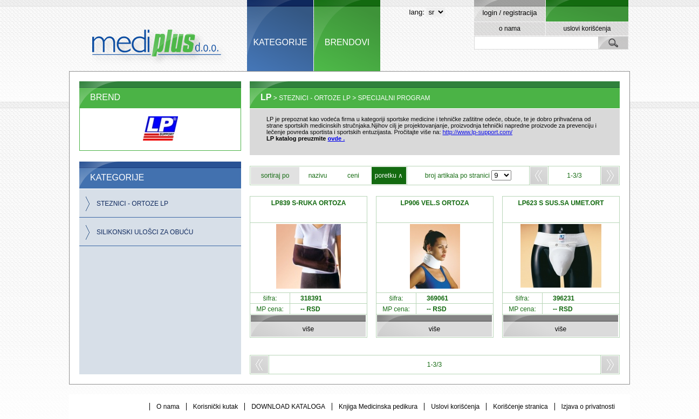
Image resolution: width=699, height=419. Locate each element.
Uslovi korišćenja (455, 406)
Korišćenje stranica (520, 406)
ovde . (336, 138)
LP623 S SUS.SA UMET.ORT (561, 203)
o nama (509, 28)
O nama (168, 406)
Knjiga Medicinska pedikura (378, 406)
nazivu (318, 175)
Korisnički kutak (215, 406)
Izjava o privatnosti (588, 406)
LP (266, 97)
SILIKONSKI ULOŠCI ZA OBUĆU (145, 232)
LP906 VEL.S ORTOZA (434, 203)
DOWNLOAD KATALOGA (288, 406)
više (308, 329)
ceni (353, 175)
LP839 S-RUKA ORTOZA (308, 203)
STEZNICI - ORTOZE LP (132, 203)
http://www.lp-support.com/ (478, 132)
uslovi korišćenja (587, 28)
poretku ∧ (389, 175)
